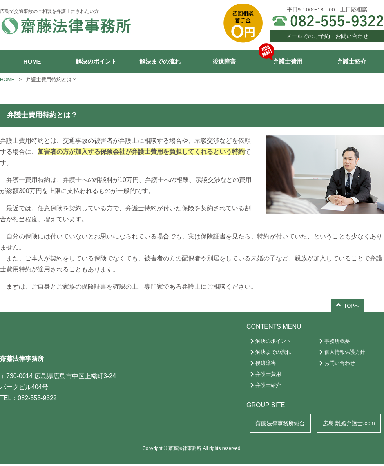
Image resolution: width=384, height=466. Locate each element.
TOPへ (352, 306)
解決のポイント (96, 61)
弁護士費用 (281, 57)
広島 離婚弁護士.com (347, 423)
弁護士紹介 (351, 61)
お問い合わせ (335, 363)
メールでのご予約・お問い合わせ (327, 36)
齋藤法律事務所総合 (273, 423)
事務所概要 (333, 341)
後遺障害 (224, 61)
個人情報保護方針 (340, 352)
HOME (32, 61)
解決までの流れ (160, 61)
